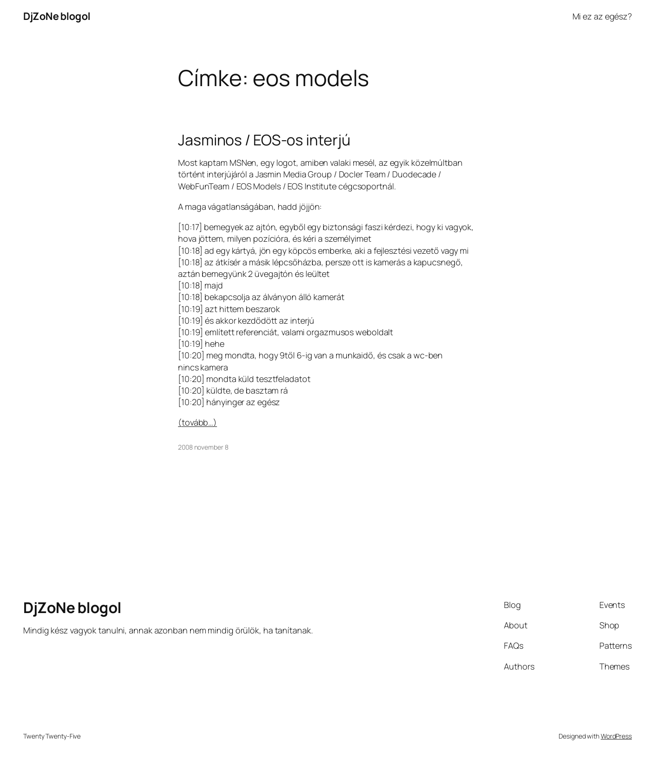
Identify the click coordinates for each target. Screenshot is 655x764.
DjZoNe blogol (56, 16)
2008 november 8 (203, 447)
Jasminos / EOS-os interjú (264, 140)
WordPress (616, 736)
